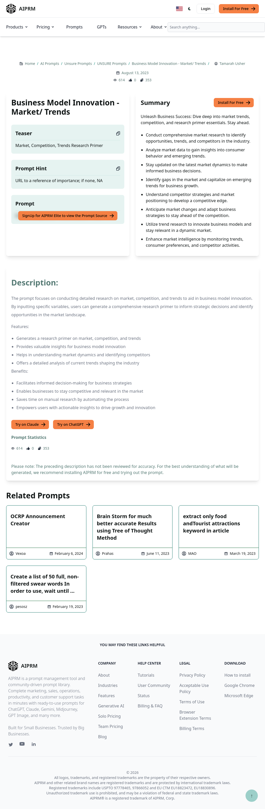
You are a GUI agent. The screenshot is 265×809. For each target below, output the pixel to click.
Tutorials (146, 675)
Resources (130, 27)
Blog (102, 736)
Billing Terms (191, 728)
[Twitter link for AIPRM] (10, 744)
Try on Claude (30, 424)
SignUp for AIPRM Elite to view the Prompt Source (68, 215)
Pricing (46, 27)
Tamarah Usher (232, 63)
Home (30, 63)
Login (205, 8)
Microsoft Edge (238, 695)
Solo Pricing (109, 716)
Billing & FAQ (150, 706)
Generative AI (111, 706)
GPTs (101, 27)
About (159, 27)
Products (17, 27)
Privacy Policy (192, 675)
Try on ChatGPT (74, 424)
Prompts (74, 27)
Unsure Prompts (78, 63)
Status (144, 695)
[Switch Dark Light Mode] (189, 9)
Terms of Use (192, 702)
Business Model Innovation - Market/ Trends (169, 63)
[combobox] (216, 27)
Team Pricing (110, 726)
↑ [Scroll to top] (251, 795)
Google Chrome (239, 685)
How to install (237, 675)
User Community (154, 685)
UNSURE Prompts (112, 63)
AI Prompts (50, 63)
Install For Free (239, 8)
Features (106, 695)
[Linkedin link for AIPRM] (35, 745)
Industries (108, 685)
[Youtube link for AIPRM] (22, 745)
